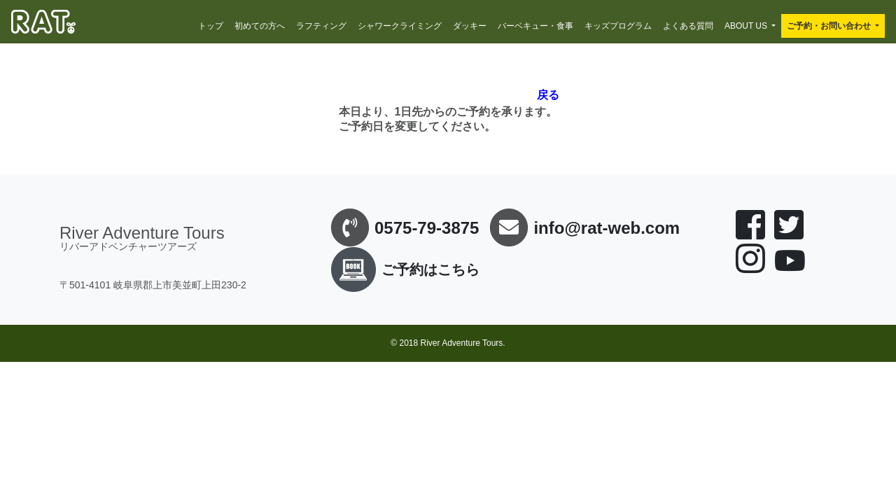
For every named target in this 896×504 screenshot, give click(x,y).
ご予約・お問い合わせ (829, 26)
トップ (210, 26)
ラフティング (321, 26)
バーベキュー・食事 (535, 26)
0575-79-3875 (426, 227)
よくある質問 (688, 26)
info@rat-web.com (606, 227)
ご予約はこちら (402, 269)
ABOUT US (745, 26)
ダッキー (469, 26)
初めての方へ (259, 26)
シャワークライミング (400, 26)
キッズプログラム (618, 26)
